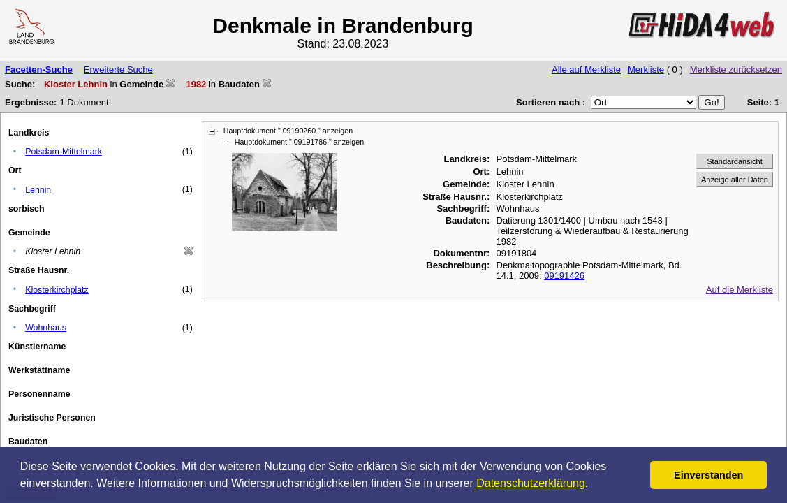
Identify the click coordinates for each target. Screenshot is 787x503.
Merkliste (646, 69)
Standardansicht (735, 161)
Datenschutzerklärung (530, 483)
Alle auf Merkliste (586, 69)
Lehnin (38, 190)
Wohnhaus (45, 328)
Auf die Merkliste (739, 289)
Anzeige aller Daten (734, 179)
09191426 (564, 275)
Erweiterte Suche (118, 69)
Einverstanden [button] (708, 475)
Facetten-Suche (39, 69)
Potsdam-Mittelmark (63, 151)
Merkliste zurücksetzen (736, 69)
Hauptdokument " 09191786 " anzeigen (299, 142)
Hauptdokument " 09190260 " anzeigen (288, 130)
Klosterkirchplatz (57, 290)
